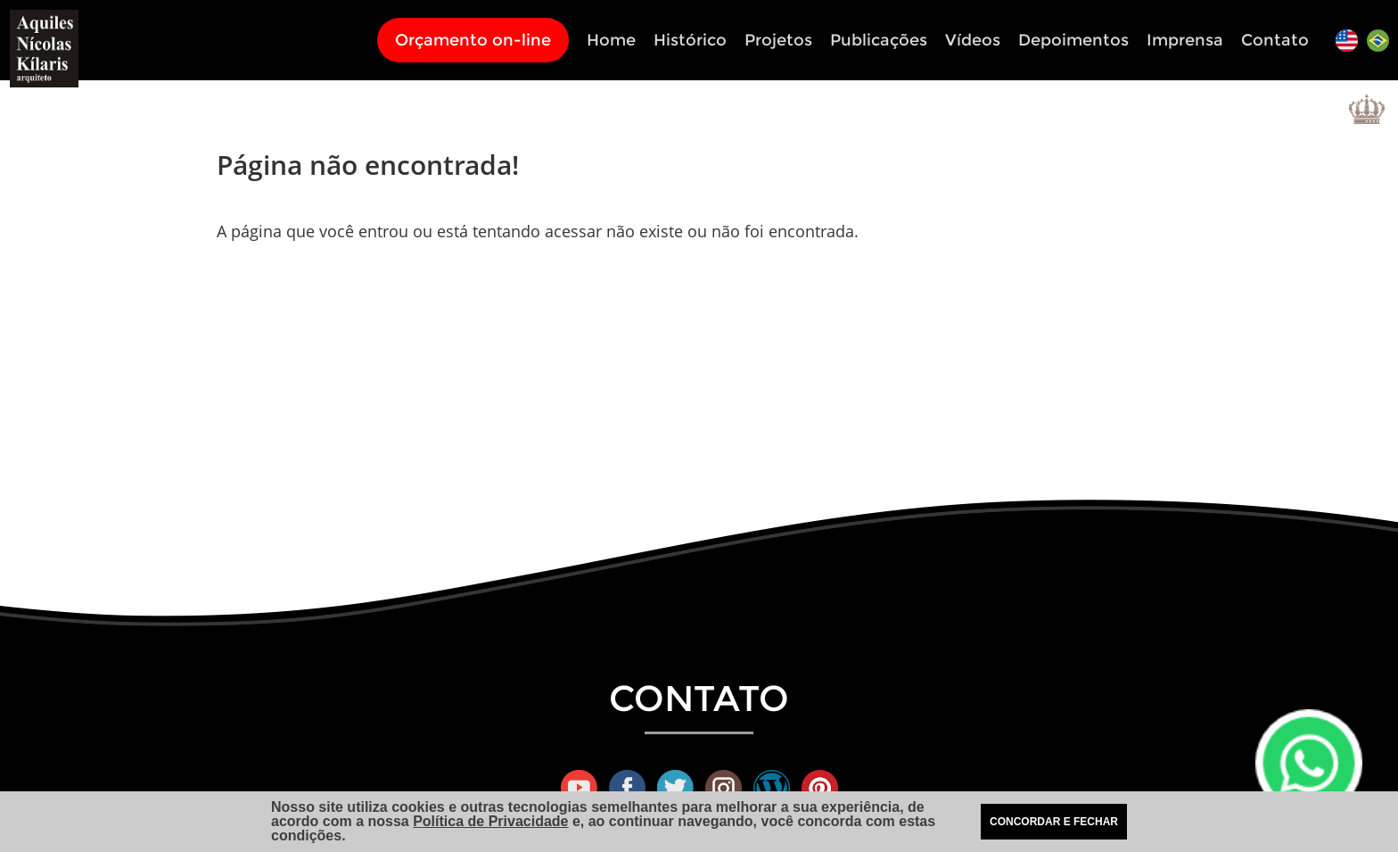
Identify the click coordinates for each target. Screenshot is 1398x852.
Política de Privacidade (490, 821)
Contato (1275, 40)
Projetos (778, 40)
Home (611, 40)
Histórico (690, 40)
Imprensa (1185, 40)
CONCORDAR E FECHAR (1054, 821)
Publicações (878, 40)
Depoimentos (1073, 40)
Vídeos (972, 40)
